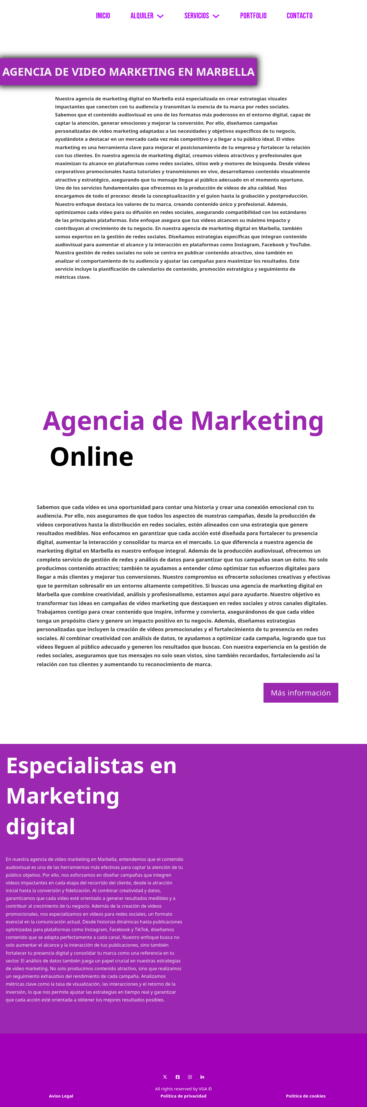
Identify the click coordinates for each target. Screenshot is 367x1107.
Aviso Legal (61, 1096)
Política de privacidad (183, 1096)
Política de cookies (305, 1096)
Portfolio (253, 16)
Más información (301, 693)
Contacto (300, 16)
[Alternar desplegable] (160, 16)
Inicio (103, 16)
